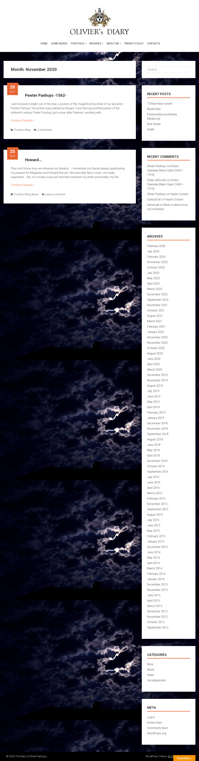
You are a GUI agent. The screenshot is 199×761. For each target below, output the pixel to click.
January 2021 (155, 332)
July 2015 (153, 520)
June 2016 (153, 482)
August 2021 (155, 316)
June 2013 (153, 595)
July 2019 (153, 391)
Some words (59, 43)
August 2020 (155, 353)
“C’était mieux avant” (160, 103)
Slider (150, 675)
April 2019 (153, 407)
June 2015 (153, 525)
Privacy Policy (134, 43)
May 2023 (153, 278)
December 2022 (157, 294)
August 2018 (155, 439)
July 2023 (153, 273)
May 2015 (153, 530)
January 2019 (155, 418)
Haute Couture (179, 194)
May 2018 (153, 450)
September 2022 (157, 299)
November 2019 (157, 380)
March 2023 (154, 289)
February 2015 (156, 536)
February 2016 (156, 498)
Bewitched (153, 109)
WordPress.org (156, 733)
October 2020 (156, 348)
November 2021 (157, 305)
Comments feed (157, 728)
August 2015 (155, 514)
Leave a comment (53, 194)
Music (35, 194)
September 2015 (157, 509)
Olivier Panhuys (156, 166)
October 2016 (156, 466)
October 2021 (156, 310)
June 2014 (153, 552)
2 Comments (43, 129)
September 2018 (157, 434)
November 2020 (157, 342)
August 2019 (155, 385)
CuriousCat (154, 199)
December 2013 (157, 584)
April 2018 (153, 455)
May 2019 (153, 402)
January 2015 (155, 541)
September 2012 (157, 627)
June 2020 (153, 359)
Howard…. (33, 160)
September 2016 (157, 471)
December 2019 (157, 375)
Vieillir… (151, 129)
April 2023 (153, 283)
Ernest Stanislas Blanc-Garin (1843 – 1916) (165, 170)
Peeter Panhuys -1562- (46, 95)
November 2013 (157, 590)
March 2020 (154, 369)
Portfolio (77, 43)
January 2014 (155, 579)
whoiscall (153, 205)
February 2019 (156, 412)
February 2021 (156, 326)
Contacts (153, 43)
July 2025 (153, 251)
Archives (95, 43)
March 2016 (154, 493)
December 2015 (157, 504)
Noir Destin (154, 124)
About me (113, 43)
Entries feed (154, 722)
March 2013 (154, 606)
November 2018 (157, 428)
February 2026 (156, 246)
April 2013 (153, 600)
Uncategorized (156, 680)
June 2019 (153, 396)
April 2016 (153, 487)
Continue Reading (23, 120)
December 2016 (157, 461)
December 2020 (157, 337)
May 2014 (153, 557)
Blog (28, 129)
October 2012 (156, 622)
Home (44, 43)
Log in (151, 717)
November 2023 (157, 262)
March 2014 (154, 568)
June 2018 (153, 444)
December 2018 (157, 423)
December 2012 (157, 611)
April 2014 (153, 563)
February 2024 (156, 256)
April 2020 (153, 364)
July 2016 (153, 477)
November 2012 (157, 616)
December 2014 (157, 547)
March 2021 (154, 321)
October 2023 (156, 267)
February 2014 (156, 573)
